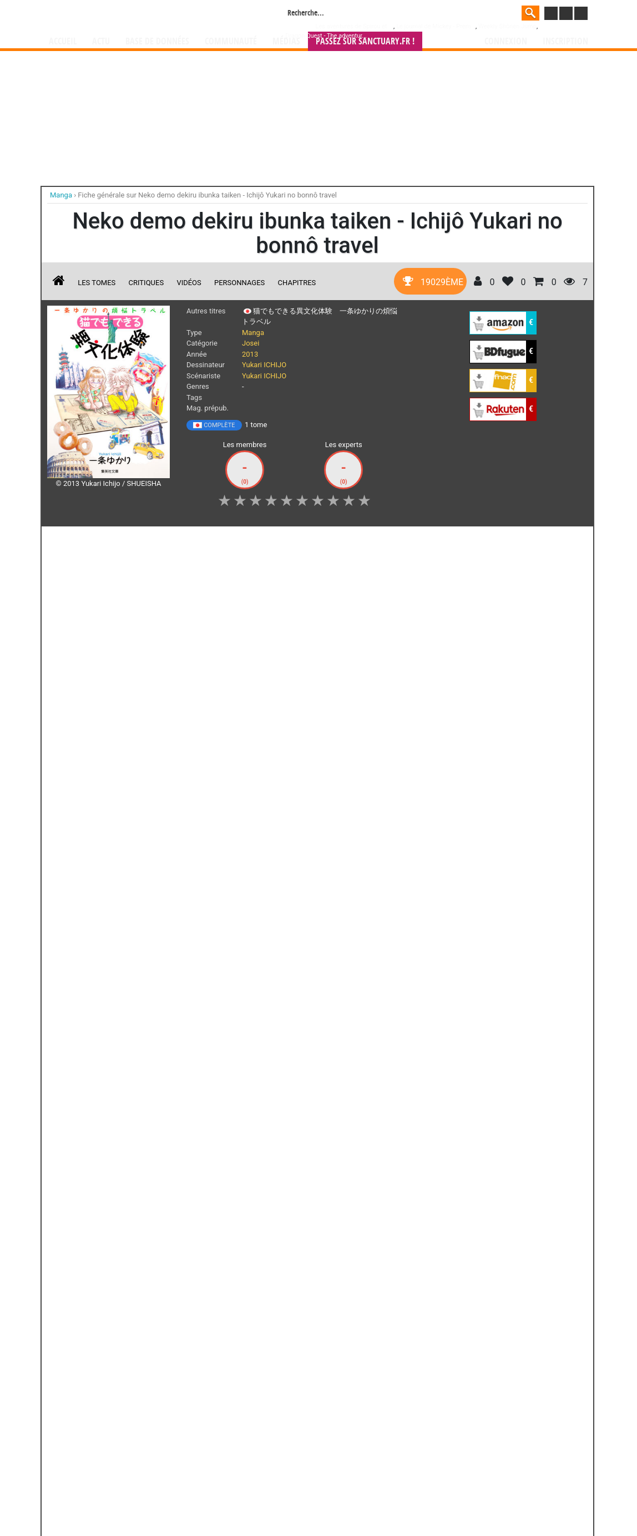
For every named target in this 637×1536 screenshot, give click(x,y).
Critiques (146, 282)
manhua (402, 1432)
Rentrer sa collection (322, 1498)
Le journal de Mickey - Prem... (436, 26)
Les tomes (96, 282)
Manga (138, 15)
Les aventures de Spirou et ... (354, 26)
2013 (250, 354)
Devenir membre (269, 1498)
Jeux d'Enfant (195, 1290)
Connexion (505, 41)
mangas (351, 1432)
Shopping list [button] (183, 541)
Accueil (63, 41)
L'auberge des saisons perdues (317, 1188)
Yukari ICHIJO (264, 365)
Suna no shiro (269, 976)
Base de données (157, 41)
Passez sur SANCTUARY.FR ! (365, 41)
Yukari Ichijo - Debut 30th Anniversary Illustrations (93, 991)
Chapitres (297, 282)
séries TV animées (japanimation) (475, 1432)
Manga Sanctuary (176, 1432)
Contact (380, 1498)
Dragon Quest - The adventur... (326, 35)
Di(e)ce (72, 1290)
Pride (357, 976)
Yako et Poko (194, 1178)
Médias (286, 41)
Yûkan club (182, 976)
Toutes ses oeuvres (225, 1067)
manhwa (376, 1432)
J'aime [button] (76, 541)
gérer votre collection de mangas (284, 1441)
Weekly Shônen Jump (507, 26)
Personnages (239, 282)
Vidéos (188, 282)
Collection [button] (125, 541)
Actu (101, 41)
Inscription (565, 41)
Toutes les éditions (226, 836)
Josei (250, 343)
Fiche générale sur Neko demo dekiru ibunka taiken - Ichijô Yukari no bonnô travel (207, 195)
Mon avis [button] (279, 541)
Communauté (231, 41)
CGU (360, 1498)
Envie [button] (234, 541)
